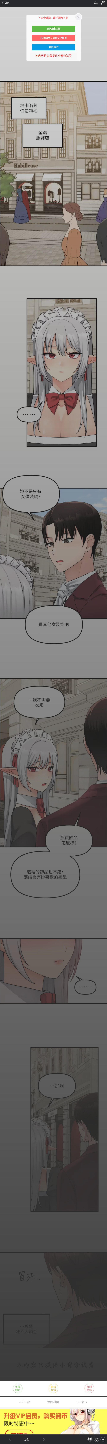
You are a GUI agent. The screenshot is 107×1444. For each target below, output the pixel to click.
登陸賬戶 (54, 47)
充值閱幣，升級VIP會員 (53, 38)
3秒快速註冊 (53, 28)
